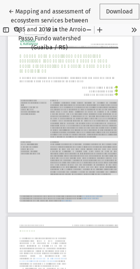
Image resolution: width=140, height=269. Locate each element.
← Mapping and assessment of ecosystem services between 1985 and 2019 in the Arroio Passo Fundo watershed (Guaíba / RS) (49, 29)
